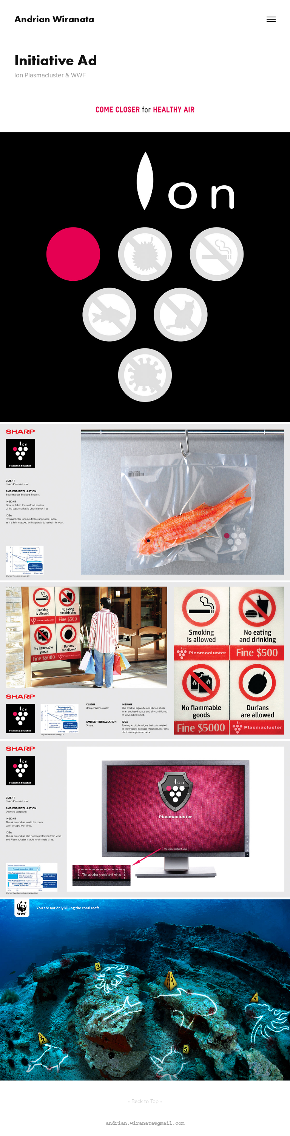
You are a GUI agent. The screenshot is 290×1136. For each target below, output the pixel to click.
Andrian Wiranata (54, 19)
